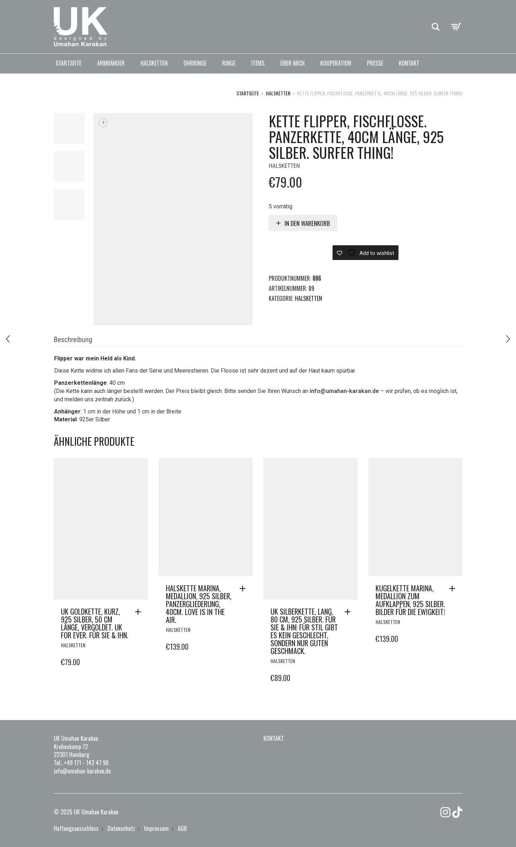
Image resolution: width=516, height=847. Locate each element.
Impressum (156, 828)
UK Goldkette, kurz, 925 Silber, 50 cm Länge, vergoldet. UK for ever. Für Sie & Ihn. (94, 623)
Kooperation (335, 63)
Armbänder (111, 63)
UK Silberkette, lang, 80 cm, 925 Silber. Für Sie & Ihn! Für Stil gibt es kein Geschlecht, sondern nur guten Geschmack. (304, 631)
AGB (182, 828)
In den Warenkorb (307, 223)
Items (257, 63)
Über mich (292, 63)
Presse (375, 63)
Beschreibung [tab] (73, 339)
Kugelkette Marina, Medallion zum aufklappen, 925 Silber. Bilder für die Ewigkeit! (410, 600)
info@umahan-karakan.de (344, 391)
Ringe (228, 63)
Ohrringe (194, 63)
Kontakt (409, 63)
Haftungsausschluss (76, 828)
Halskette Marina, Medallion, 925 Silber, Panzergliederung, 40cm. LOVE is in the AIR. (198, 604)
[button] (139, 612)
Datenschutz (121, 828)
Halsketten (154, 63)
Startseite (68, 63)
